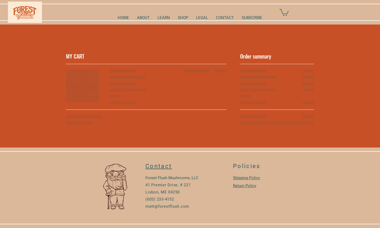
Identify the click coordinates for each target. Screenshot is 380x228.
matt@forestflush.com (167, 206)
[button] (284, 12)
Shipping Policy (246, 177)
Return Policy (244, 185)
